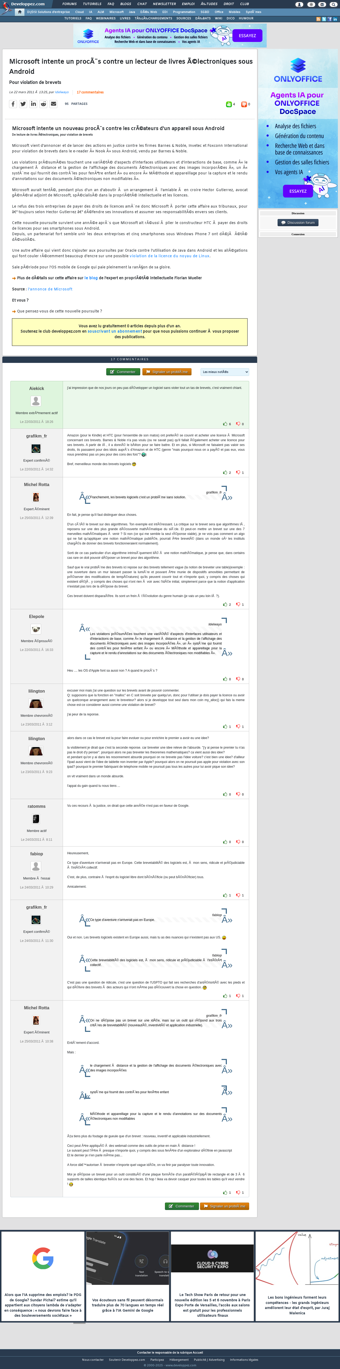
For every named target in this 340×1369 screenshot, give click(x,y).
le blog (91, 281)
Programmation (184, 12)
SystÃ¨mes (253, 12)
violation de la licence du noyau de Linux (170, 259)
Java (132, 12)
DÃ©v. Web (148, 12)
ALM (100, 12)
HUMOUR (246, 18)
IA (90, 12)
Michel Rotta (36, 494)
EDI (165, 12)
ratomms (37, 816)
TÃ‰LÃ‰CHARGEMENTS (153, 18)
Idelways (62, 95)
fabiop (36, 864)
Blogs (125, 4)
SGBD (205, 12)
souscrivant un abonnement (115, 335)
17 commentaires (90, 96)
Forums (69, 4)
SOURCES (183, 18)
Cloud (79, 12)
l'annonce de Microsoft (50, 292)
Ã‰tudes (209, 4)
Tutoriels (92, 4)
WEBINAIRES (106, 18)
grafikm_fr (36, 446)
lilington (36, 701)
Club (244, 4)
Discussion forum (298, 223)
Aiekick (36, 398)
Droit (228, 4)
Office (219, 12)
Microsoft (116, 12)
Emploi (188, 4)
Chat (142, 4)
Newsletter (164, 4)
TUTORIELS (72, 18)
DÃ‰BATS (203, 18)
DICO (231, 18)
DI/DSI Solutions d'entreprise (48, 12)
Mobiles (234, 12)
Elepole (36, 626)
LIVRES (125, 18)
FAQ (110, 4)
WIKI (218, 18)
